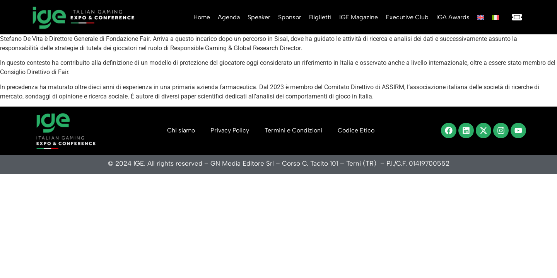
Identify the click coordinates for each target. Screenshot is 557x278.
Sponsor (289, 17)
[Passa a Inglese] (480, 17)
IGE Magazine (358, 17)
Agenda (229, 17)
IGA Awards (453, 17)
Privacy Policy (229, 130)
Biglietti (320, 17)
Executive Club (407, 17)
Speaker (259, 17)
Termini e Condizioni (293, 130)
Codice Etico (356, 130)
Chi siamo (181, 130)
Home (201, 17)
